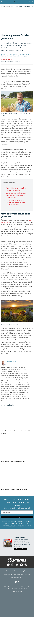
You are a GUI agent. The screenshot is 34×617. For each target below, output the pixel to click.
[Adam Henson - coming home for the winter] (17, 476)
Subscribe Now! (20, 548)
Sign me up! (17, 517)
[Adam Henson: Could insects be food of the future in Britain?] (17, 418)
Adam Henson (11, 361)
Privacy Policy (25, 525)
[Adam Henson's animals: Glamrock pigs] (17, 448)
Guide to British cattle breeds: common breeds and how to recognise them (16, 195)
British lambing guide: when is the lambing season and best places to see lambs (16, 202)
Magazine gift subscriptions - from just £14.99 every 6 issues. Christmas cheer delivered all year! (16, 55)
